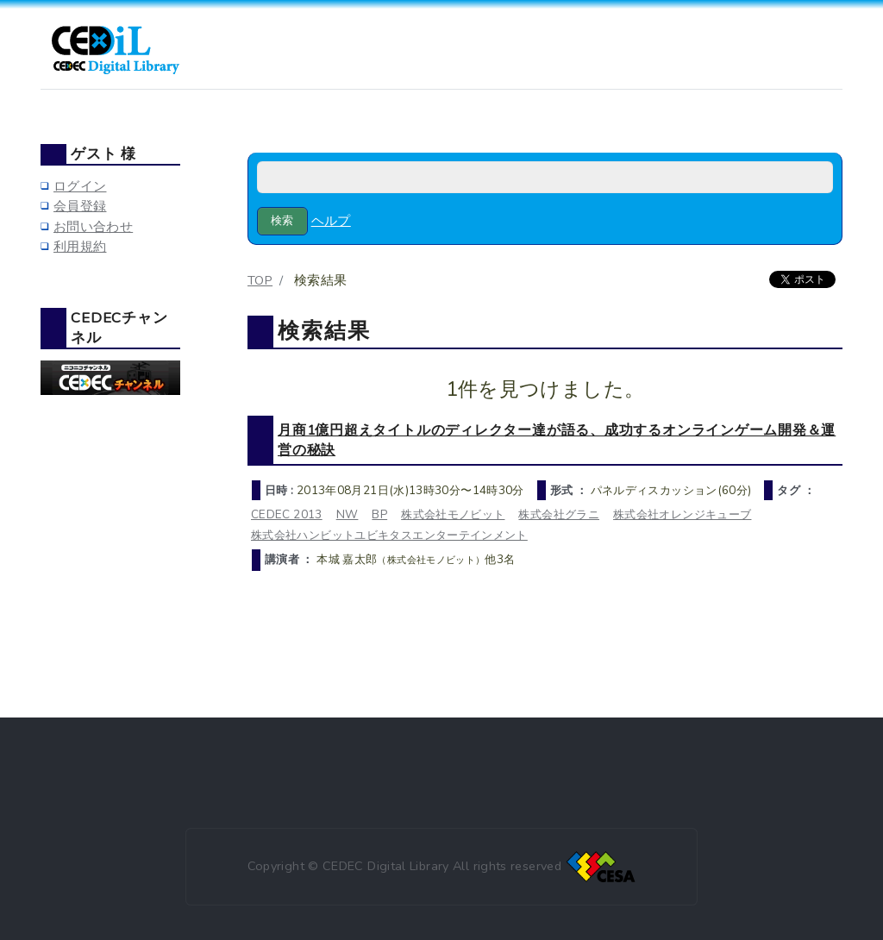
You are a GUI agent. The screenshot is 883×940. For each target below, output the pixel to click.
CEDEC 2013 (287, 514)
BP (379, 514)
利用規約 (79, 246)
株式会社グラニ (558, 514)
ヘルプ (331, 220)
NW (347, 514)
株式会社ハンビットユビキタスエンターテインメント (389, 535)
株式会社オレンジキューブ (682, 514)
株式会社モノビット (452, 514)
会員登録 (79, 206)
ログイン (79, 186)
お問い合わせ (93, 226)
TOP (259, 280)
